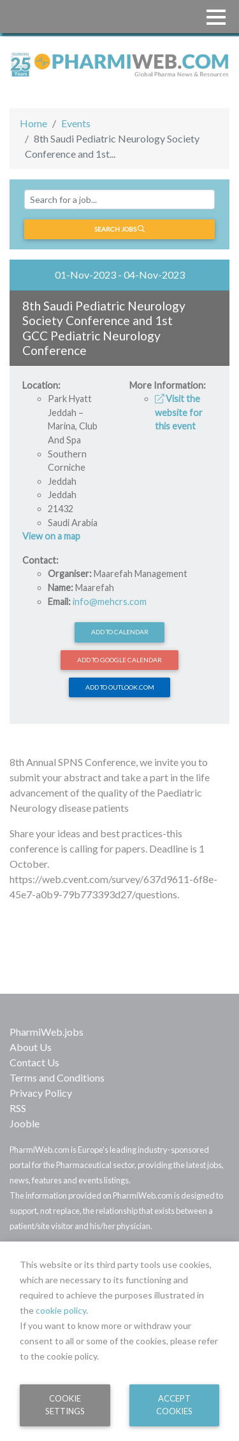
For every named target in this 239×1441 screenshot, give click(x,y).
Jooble (25, 1123)
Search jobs (119, 229)
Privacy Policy (41, 1093)
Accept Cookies (174, 1404)
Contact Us (34, 1062)
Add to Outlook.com (119, 687)
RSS (18, 1108)
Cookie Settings (65, 1404)
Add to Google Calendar (119, 660)
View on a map (51, 536)
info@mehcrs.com (110, 601)
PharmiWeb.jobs (46, 1032)
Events (76, 123)
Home (33, 123)
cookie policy (61, 1310)
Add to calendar (119, 632)
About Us (31, 1047)
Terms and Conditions (57, 1077)
